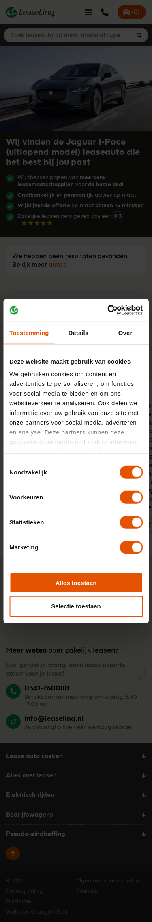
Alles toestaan (76, 582)
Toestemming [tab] (29, 332)
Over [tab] (125, 332)
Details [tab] (78, 332)
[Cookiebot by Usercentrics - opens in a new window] (108, 310)
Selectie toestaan (76, 606)
